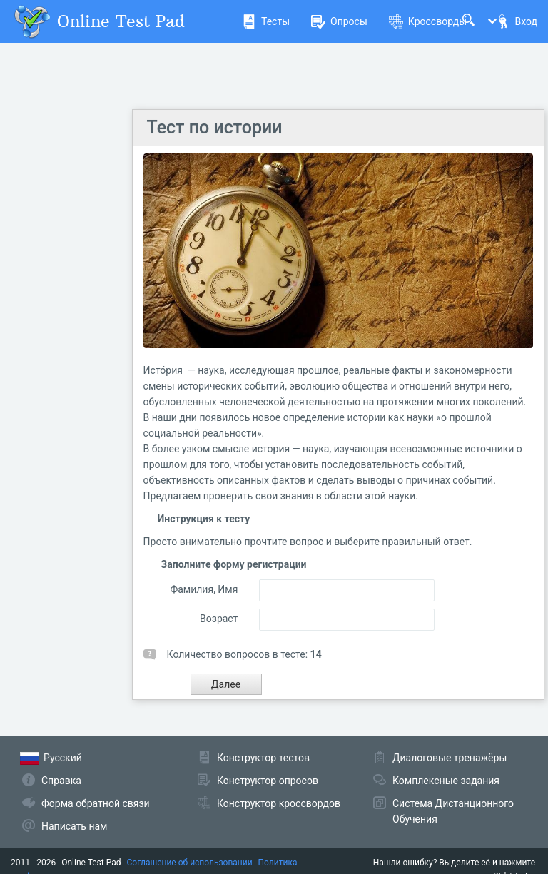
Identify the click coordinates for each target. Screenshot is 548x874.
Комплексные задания (445, 780)
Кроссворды (428, 21)
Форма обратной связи (95, 803)
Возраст (219, 618)
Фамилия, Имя (204, 589)
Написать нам (74, 826)
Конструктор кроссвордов (278, 803)
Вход (516, 21)
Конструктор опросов (267, 780)
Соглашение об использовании (190, 863)
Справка (61, 780)
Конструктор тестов (263, 757)
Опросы (339, 21)
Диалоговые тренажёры (449, 757)
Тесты (266, 21)
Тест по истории (215, 127)
